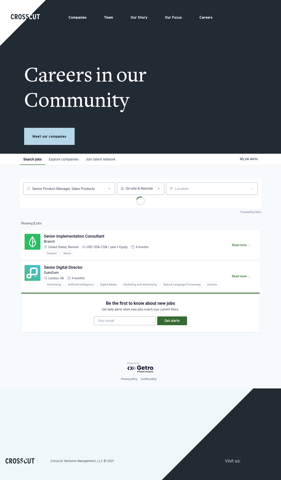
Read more (243, 246)
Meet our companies (49, 136)
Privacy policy (129, 379)
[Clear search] (109, 188)
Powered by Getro (251, 212)
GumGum (51, 273)
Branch (49, 241)
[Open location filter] (252, 188)
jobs (32, 159)
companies (63, 159)
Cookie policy (149, 379)
